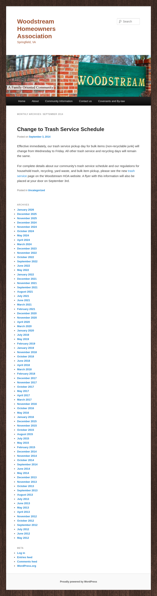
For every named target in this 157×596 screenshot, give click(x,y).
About (35, 101)
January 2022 (25, 274)
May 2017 (23, 391)
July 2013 (23, 499)
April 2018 (23, 365)
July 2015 (23, 438)
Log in (21, 552)
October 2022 (25, 257)
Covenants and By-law (111, 101)
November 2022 (27, 252)
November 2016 (27, 403)
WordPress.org (26, 565)
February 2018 (26, 373)
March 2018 (24, 369)
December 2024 (27, 222)
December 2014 (27, 451)
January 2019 (25, 347)
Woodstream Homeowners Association (36, 28)
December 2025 (27, 214)
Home (21, 101)
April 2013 (23, 511)
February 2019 (26, 343)
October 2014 (25, 460)
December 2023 (27, 248)
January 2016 (25, 417)
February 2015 (26, 447)
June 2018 (23, 360)
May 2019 (23, 339)
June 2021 (23, 300)
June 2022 (23, 265)
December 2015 (27, 421)
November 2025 (27, 218)
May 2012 (23, 537)
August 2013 (25, 494)
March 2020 (24, 326)
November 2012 (27, 516)
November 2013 (27, 481)
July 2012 (23, 529)
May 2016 (23, 412)
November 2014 (27, 455)
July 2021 (23, 295)
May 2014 (23, 473)
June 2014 (23, 468)
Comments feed (27, 561)
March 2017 (24, 399)
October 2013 (25, 486)
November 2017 (27, 382)
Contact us (85, 101)
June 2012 (23, 533)
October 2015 (25, 429)
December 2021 (27, 278)
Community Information (59, 101)
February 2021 (26, 309)
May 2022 (23, 270)
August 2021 (25, 291)
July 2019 (23, 334)
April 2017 (23, 395)
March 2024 (24, 244)
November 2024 (27, 226)
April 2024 (23, 239)
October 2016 (25, 408)
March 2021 (24, 304)
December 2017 (27, 378)
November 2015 (27, 425)
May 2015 (23, 442)
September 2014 (27, 464)
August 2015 (25, 434)
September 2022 (27, 261)
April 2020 (23, 321)
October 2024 (25, 231)
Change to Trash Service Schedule (60, 129)
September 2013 (27, 490)
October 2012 (25, 520)
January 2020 (25, 330)
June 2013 (23, 503)
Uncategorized (36, 190)
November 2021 (27, 283)
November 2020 (27, 317)
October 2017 (25, 386)
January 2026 (25, 209)
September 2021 (27, 287)
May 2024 (23, 235)
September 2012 (27, 524)
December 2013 (27, 477)
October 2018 (25, 356)
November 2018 (27, 352)
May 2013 (23, 507)
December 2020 (27, 313)
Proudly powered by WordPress (78, 581)
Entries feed (24, 557)
